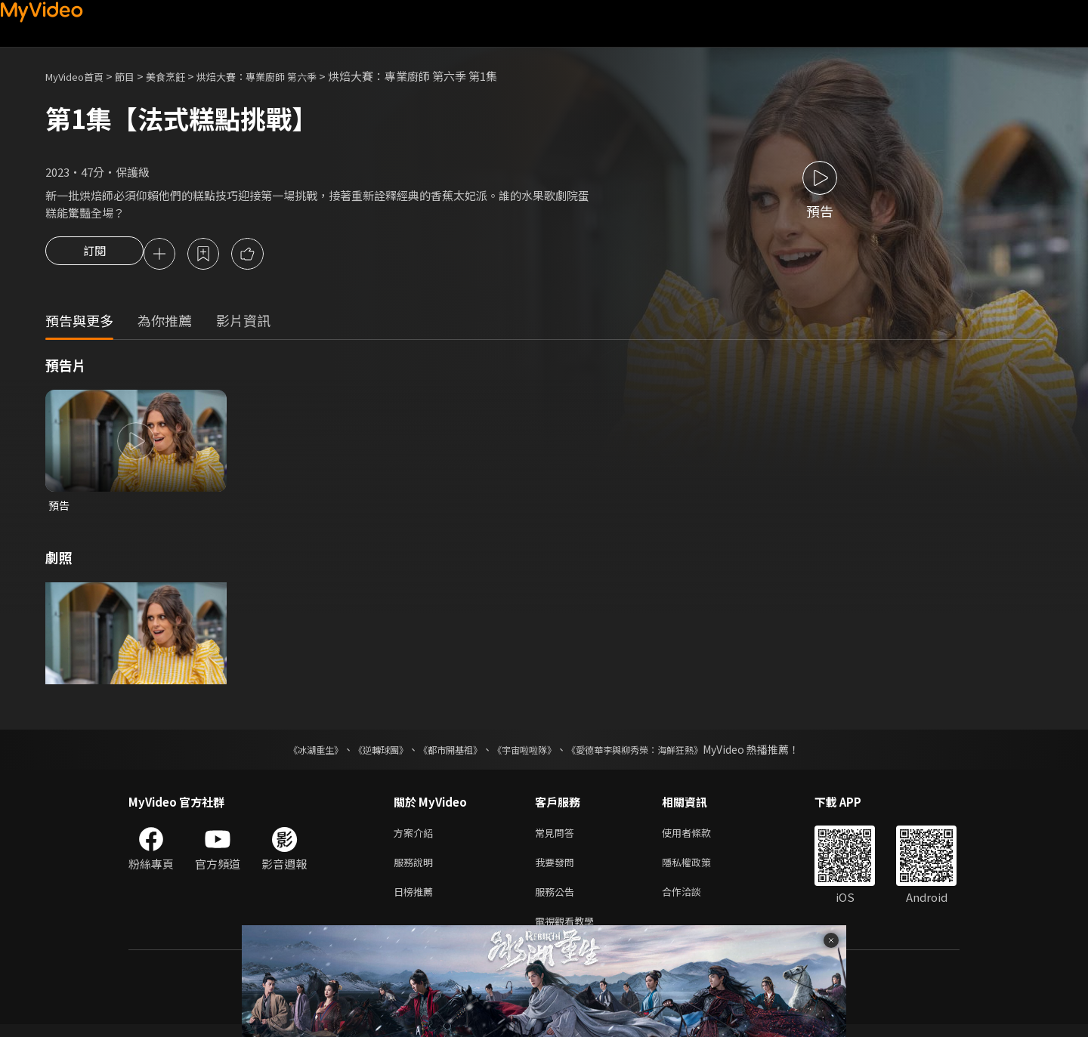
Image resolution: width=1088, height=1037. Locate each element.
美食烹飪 (182, 76)
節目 (136, 76)
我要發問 (557, 869)
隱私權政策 (699, 869)
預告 (59, 508)
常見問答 (557, 837)
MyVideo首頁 (79, 76)
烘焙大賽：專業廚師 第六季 (285, 76)
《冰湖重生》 (289, 753)
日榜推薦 (416, 901)
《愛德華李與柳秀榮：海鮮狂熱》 (654, 753)
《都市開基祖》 (443, 753)
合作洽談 (693, 901)
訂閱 (94, 255)
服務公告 (557, 901)
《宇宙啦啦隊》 (527, 753)
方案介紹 (416, 837)
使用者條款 (699, 837)
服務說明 (416, 869)
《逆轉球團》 (363, 753)
